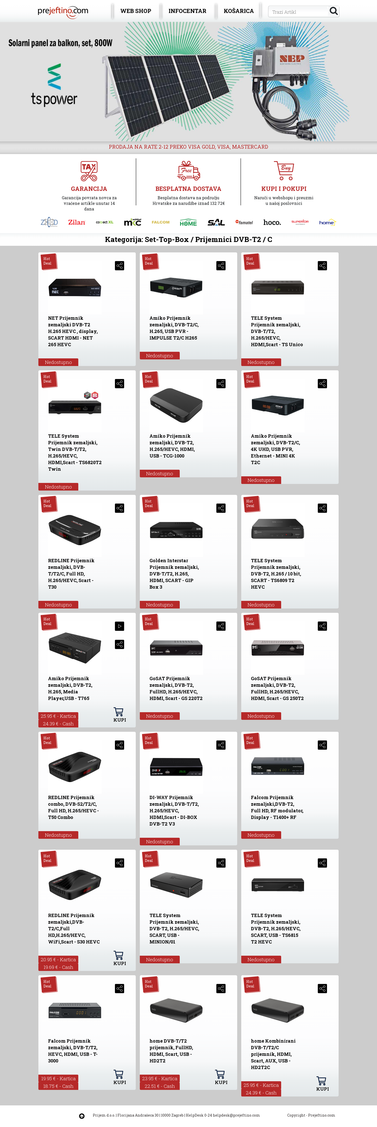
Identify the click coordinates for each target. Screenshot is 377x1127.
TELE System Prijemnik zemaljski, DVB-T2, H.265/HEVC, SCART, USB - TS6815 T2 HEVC (275, 928)
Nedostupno (58, 362)
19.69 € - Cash (58, 967)
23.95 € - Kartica (159, 1078)
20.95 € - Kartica (58, 959)
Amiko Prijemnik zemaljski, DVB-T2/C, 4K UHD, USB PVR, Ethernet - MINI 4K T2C (275, 449)
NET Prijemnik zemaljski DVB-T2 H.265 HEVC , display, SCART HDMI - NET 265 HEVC (73, 331)
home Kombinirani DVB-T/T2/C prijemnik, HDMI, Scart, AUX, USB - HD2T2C (273, 1054)
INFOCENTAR (187, 10)
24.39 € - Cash (58, 723)
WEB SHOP (135, 10)
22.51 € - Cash (160, 1086)
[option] (188, 81)
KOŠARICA (239, 10)
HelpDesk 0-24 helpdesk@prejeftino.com (223, 1115)
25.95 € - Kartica (58, 716)
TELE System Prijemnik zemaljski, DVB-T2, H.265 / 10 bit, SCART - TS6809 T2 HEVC (276, 573)
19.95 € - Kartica (58, 1078)
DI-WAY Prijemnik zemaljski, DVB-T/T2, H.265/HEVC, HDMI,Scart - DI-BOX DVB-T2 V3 (174, 810)
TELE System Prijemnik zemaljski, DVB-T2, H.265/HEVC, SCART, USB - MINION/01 (174, 928)
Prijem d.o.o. (104, 1115)
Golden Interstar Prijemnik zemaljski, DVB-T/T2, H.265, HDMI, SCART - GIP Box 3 (174, 573)
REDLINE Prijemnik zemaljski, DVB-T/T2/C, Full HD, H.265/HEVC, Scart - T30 (71, 573)
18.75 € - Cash (58, 1086)
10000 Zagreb (172, 1115)
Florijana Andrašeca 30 (138, 1115)
